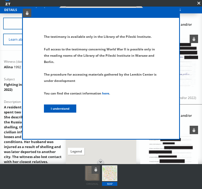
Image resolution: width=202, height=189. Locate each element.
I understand (60, 109)
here (105, 93)
